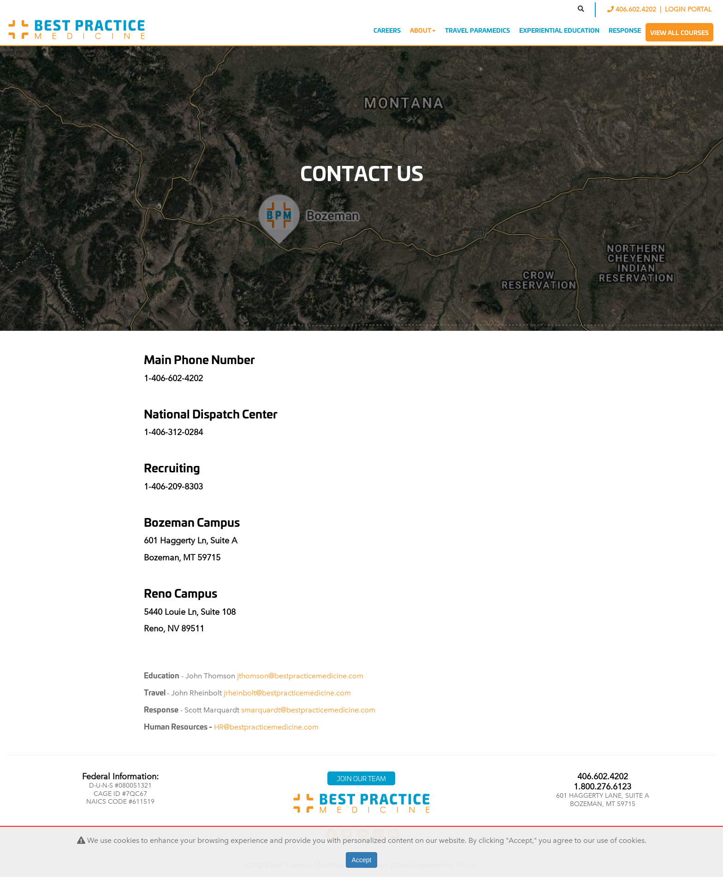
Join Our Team (361, 778)
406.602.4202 (632, 9)
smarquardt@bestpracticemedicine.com (308, 710)
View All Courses (679, 32)
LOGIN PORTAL (688, 9)
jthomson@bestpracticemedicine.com (300, 675)
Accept (362, 860)
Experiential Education (559, 30)
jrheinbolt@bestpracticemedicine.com (287, 693)
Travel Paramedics (477, 30)
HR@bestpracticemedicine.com (266, 727)
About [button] (423, 30)
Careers (387, 30)
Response (625, 30)
